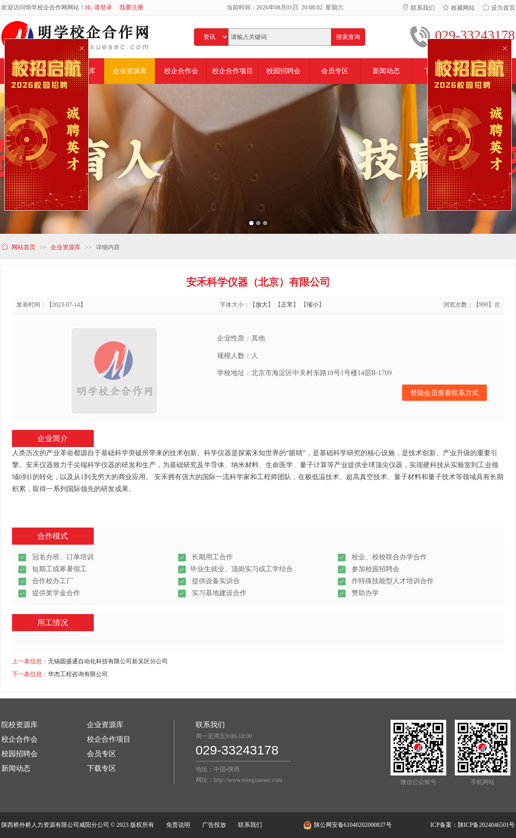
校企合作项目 (109, 739)
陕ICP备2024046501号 (486, 825)
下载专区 (101, 768)
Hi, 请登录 (98, 7)
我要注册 (131, 7)
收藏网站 (458, 8)
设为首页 (499, 8)
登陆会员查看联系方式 (444, 393)
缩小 (313, 304)
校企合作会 (19, 739)
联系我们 (418, 8)
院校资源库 (19, 725)
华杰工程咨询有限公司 (78, 674)
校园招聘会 (19, 754)
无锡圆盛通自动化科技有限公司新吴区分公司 (108, 661)
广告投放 (214, 825)
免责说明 (178, 825)
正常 (287, 304)
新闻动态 (15, 768)
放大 (262, 304)
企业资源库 (105, 725)
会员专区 (101, 754)
